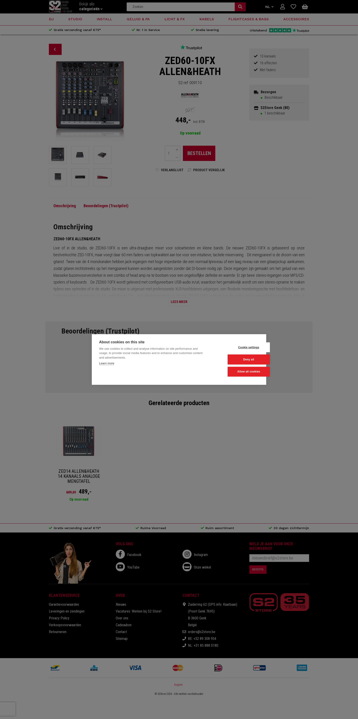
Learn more (106, 363)
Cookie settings (236, 347)
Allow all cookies (236, 371)
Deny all (236, 359)
